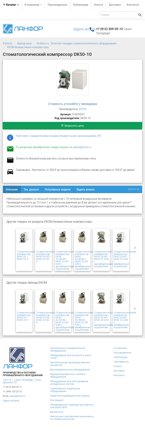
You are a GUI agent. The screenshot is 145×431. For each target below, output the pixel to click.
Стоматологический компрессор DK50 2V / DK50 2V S (28, 255)
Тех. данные (31, 189)
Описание (12, 189)
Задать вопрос (84, 29)
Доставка (115, 4)
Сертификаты (121, 361)
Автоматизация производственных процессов (70, 363)
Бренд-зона (25, 43)
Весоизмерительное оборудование (70, 369)
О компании (120, 348)
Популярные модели (57, 189)
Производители (57, 4)
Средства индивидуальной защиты (70, 395)
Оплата (98, 4)
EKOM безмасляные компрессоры (28, 47)
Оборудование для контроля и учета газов (70, 356)
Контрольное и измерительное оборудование (67, 349)
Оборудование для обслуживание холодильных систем (69, 382)
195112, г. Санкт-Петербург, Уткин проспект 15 (22, 381)
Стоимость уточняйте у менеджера (72, 103)
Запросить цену (72, 125)
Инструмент (57, 400)
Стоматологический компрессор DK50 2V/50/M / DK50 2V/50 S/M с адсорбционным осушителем (67, 260)
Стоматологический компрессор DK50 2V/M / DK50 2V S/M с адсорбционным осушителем (105, 259)
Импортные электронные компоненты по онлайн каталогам (72, 417)
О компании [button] (33, 4)
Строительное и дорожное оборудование (65, 390)
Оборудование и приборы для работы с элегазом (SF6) (72, 406)
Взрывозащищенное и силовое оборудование (68, 375)
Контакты (133, 4)
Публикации (80, 4)
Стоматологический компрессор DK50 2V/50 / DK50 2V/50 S (47, 256)
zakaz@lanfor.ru (82, 147)
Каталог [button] (11, 4)
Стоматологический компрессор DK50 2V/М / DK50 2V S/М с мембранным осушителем (124, 259)
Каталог (8, 43)
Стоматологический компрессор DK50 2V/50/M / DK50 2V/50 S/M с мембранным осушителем (86, 260)
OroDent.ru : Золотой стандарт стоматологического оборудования (76, 43)
